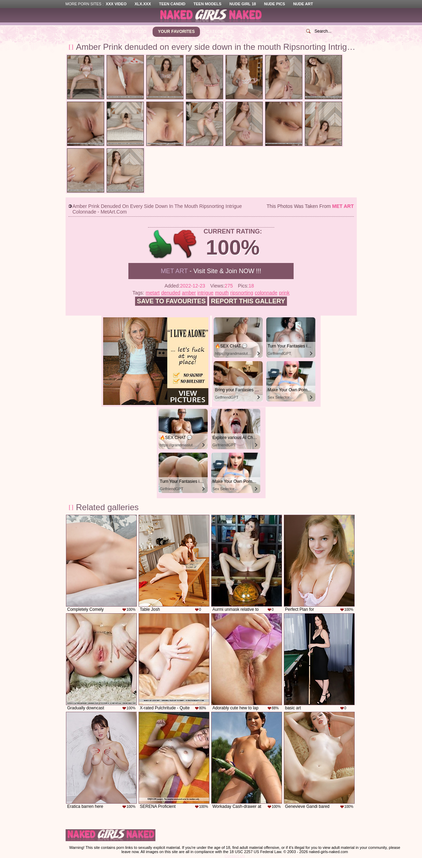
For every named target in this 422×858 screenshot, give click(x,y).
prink (284, 293)
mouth (222, 293)
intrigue (205, 293)
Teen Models (207, 4)
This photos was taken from (310, 206)
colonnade (266, 293)
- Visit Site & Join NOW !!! (211, 271)
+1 (160, 244)
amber (189, 293)
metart (153, 293)
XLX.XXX (143, 4)
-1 (185, 244)
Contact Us (235, 856)
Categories (220, 31)
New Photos (96, 31)
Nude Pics (274, 4)
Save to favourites (171, 301)
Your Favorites (176, 31)
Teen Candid (172, 4)
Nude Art (303, 4)
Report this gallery (248, 301)
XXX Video (116, 4)
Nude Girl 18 (242, 4)
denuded (170, 293)
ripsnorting (241, 293)
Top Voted (134, 31)
